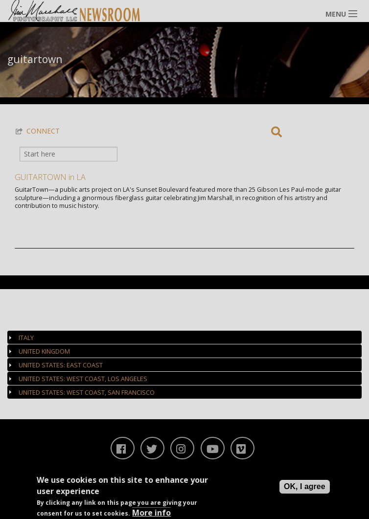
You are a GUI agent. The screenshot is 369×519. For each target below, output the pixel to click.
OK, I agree (304, 486)
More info (151, 512)
